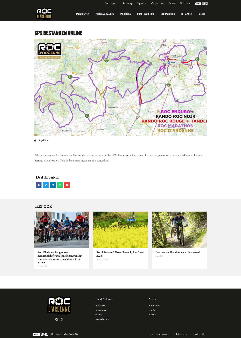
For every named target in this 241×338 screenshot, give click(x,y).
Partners (172, 3)
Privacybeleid (182, 334)
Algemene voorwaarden (160, 334)
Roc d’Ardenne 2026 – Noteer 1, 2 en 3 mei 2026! (120, 254)
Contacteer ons (157, 3)
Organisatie (142, 3)
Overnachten (168, 13)
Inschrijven (82, 13)
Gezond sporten (111, 3)
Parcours (125, 13)
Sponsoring (127, 3)
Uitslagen (186, 13)
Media (202, 13)
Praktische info (145, 13)
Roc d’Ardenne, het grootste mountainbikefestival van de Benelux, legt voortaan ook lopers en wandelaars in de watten (60, 257)
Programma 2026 (105, 13)
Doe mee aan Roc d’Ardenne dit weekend (177, 252)
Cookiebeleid (199, 334)
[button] (38, 185)
